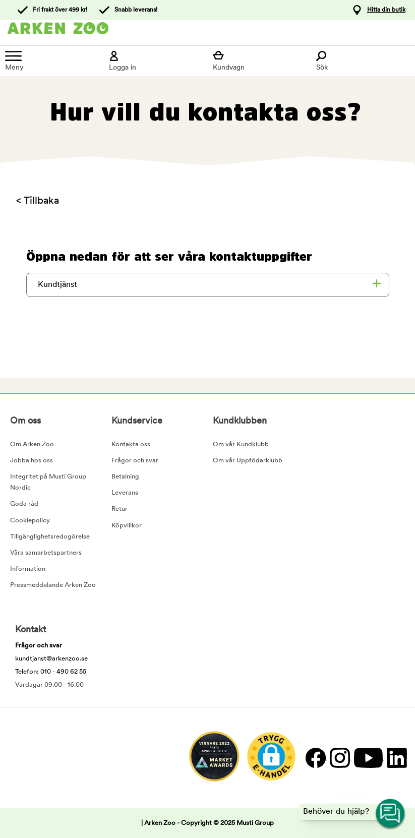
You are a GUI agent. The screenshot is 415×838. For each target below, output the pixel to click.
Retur (119, 509)
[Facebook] (315, 757)
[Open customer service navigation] (391, 814)
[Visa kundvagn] (260, 61)
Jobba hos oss (31, 460)
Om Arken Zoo (32, 444)
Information (27, 569)
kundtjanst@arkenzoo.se (51, 658)
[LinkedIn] (395, 757)
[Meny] (52, 61)
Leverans (124, 493)
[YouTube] (367, 757)
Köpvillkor (126, 525)
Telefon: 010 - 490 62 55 (50, 672)
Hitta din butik (386, 10)
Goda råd (24, 504)
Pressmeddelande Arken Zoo (53, 585)
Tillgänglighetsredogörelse (50, 536)
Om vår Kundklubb (241, 444)
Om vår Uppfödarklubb (247, 460)
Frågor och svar (134, 460)
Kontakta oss (130, 444)
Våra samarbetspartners (46, 553)
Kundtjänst (57, 285)
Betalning (125, 476)
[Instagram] (339, 757)
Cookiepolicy (30, 520)
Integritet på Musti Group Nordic (48, 482)
